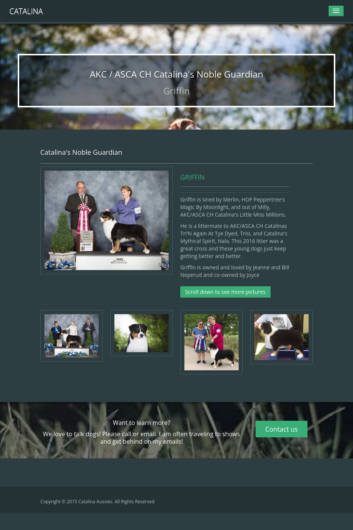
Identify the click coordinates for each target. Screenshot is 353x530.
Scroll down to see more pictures (225, 291)
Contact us (281, 429)
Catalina (26, 11)
